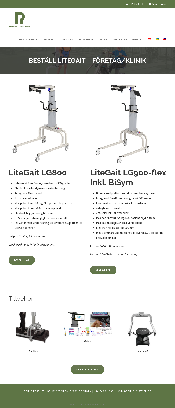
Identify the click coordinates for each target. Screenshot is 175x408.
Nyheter (49, 39)
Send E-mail (159, 4)
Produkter (67, 39)
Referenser (119, 39)
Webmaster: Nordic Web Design (87, 405)
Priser (103, 39)
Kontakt (137, 39)
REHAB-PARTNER (29, 39)
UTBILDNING (86, 39)
